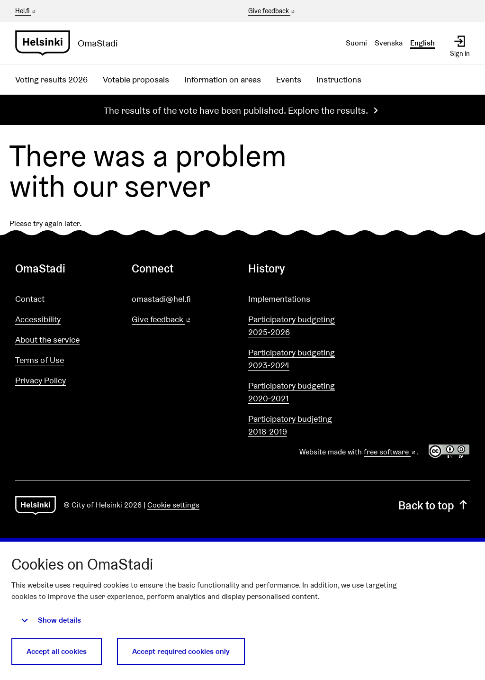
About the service (47, 339)
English (422, 43)
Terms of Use (39, 359)
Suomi (356, 43)
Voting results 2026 (51, 79)
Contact (30, 298)
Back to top (434, 505)
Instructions (338, 79)
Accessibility (38, 319)
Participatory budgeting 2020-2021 (291, 392)
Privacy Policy (40, 380)
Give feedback (272, 11)
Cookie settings (173, 505)
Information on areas (222, 79)
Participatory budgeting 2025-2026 (291, 325)
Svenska (389, 43)
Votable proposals (136, 79)
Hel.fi (26, 11)
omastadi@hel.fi (161, 298)
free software (390, 452)
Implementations (279, 298)
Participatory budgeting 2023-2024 (291, 359)
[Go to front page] (70, 43)
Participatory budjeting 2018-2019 (290, 425)
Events (288, 79)
